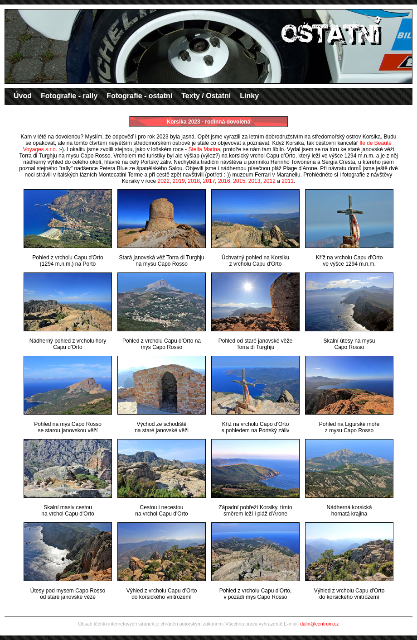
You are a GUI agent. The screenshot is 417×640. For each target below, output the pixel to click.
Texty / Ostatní (206, 96)
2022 (163, 181)
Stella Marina (204, 149)
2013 (254, 181)
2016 (224, 181)
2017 (209, 181)
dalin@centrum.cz (319, 623)
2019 (179, 181)
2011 (287, 181)
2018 (194, 181)
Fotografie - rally (69, 96)
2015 (239, 181)
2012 (269, 181)
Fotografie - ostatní (139, 96)
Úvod (23, 96)
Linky (249, 96)
